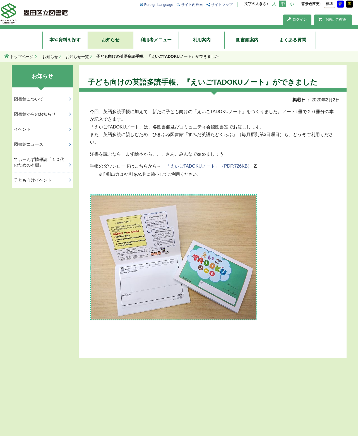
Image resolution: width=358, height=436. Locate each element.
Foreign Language (158, 5)
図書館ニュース (28, 144)
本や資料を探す (65, 39)
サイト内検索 (192, 5)
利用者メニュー (156, 39)
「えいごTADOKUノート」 (209, 166)
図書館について (28, 99)
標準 (329, 4)
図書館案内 (247, 39)
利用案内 (202, 39)
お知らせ (110, 39)
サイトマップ (222, 5)
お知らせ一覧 (77, 56)
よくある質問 (292, 39)
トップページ (21, 56)
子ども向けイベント (33, 180)
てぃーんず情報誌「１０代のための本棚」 (39, 162)
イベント (22, 129)
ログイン (297, 19)
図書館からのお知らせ (35, 114)
